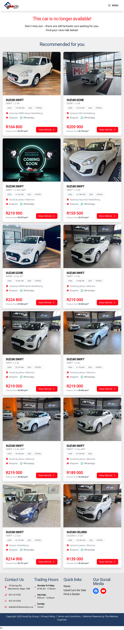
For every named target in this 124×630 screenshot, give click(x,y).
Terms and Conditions (69, 616)
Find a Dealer (72, 594)
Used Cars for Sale (75, 590)
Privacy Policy (48, 616)
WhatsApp (27, 117)
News (67, 586)
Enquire (12, 117)
